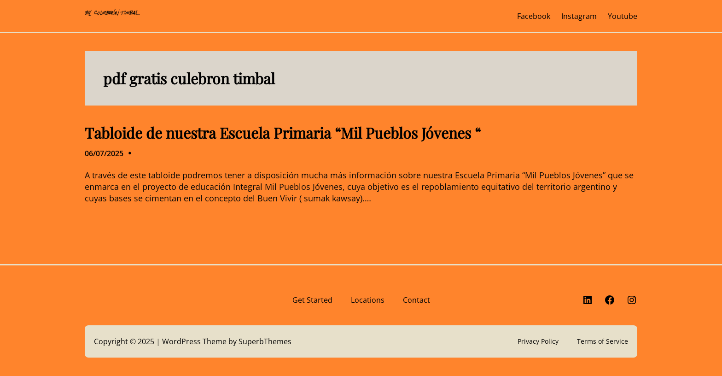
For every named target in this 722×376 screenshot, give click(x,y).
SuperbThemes (265, 341)
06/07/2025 (104, 153)
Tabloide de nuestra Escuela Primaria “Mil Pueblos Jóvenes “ (283, 132)
